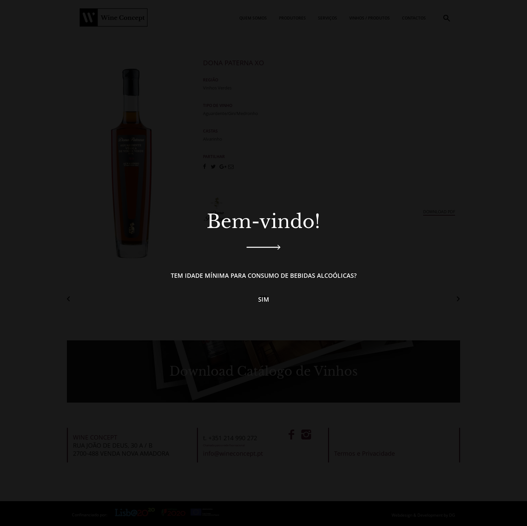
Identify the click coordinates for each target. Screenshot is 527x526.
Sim (263, 299)
